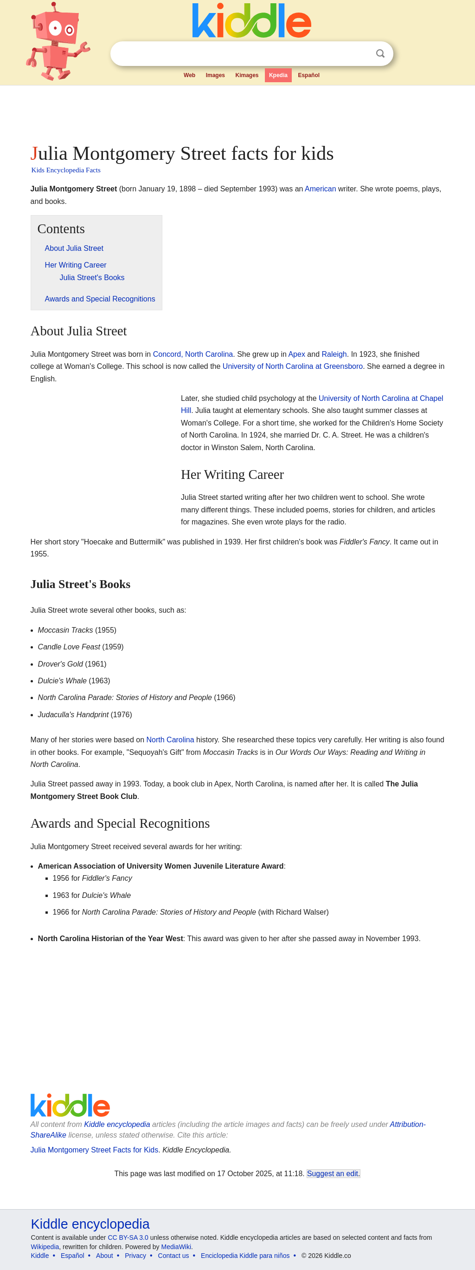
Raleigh (334, 354)
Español (309, 75)
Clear (361, 54)
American (320, 189)
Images (215, 75)
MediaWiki (176, 1246)
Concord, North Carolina (193, 354)
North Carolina (170, 740)
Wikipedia (45, 1246)
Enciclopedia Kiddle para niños (245, 1255)
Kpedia (278, 75)
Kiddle (40, 1255)
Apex (296, 354)
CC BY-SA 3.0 (128, 1237)
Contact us (173, 1255)
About (104, 1255)
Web (189, 75)
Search (380, 53)
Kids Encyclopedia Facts (66, 170)
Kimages (246, 75)
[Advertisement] (237, 111)
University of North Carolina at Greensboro (293, 366)
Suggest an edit (332, 1174)
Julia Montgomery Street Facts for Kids (95, 1150)
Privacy (135, 1255)
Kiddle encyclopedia (117, 1124)
